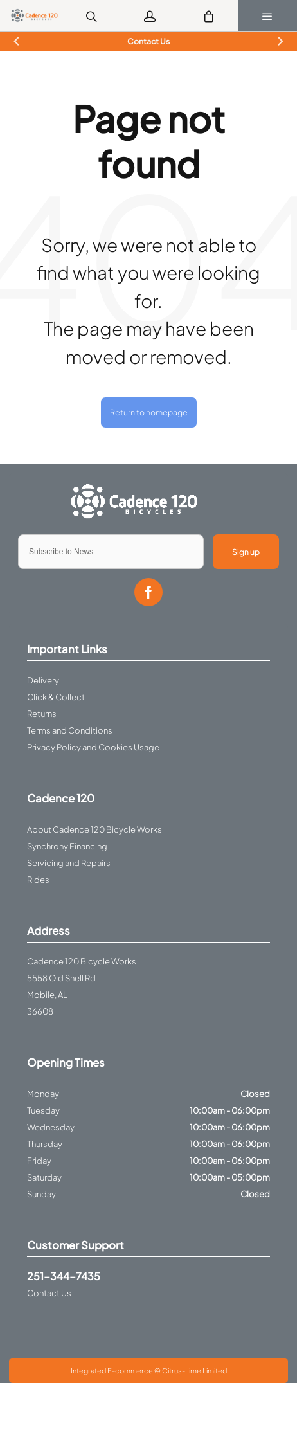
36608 (40, 1011)
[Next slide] (280, 41)
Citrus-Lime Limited (194, 1370)
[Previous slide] (17, 41)
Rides (38, 879)
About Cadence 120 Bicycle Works (94, 829)
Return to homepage (149, 412)
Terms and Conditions (70, 730)
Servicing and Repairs (69, 863)
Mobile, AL (47, 995)
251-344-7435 (63, 1276)
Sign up (246, 552)
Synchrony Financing (67, 846)
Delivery (43, 680)
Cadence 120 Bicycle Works (81, 961)
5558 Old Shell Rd (61, 978)
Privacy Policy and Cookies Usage (93, 747)
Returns (42, 714)
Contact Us (49, 1293)
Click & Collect (56, 697)
